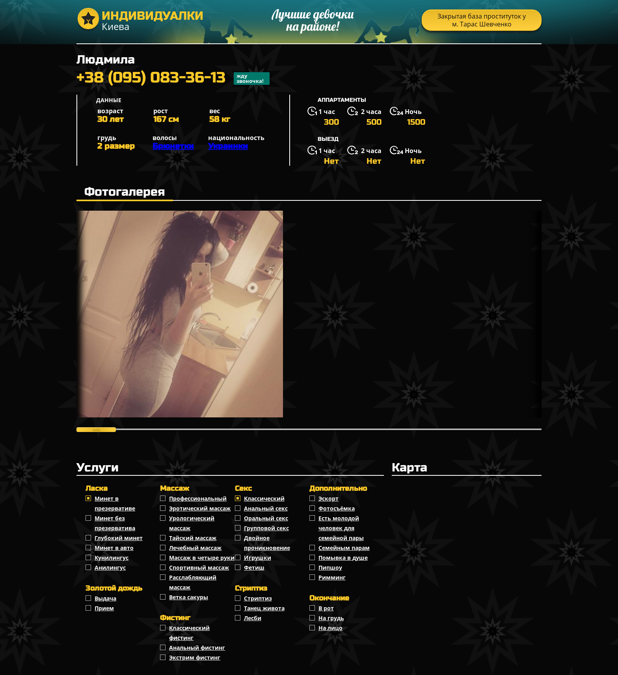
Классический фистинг (189, 632)
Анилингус (110, 567)
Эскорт (328, 498)
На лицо (330, 628)
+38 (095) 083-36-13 (173, 78)
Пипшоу (330, 567)
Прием (104, 608)
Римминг (332, 577)
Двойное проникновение (267, 543)
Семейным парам (344, 548)
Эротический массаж (200, 508)
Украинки (228, 146)
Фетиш (254, 567)
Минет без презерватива (115, 523)
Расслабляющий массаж (192, 582)
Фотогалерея (124, 192)
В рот (326, 608)
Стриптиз (258, 598)
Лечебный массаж (195, 548)
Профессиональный (198, 498)
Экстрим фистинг (194, 657)
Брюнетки (173, 146)
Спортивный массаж (199, 567)
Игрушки (257, 557)
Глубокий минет (119, 538)
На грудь (331, 618)
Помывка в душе (343, 557)
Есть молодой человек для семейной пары (341, 528)
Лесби (252, 618)
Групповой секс (266, 528)
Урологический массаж (191, 523)
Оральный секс (266, 518)
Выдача (105, 598)
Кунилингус (111, 557)
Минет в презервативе (115, 503)
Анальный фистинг (197, 647)
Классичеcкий (264, 498)
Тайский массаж (192, 538)
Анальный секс (266, 508)
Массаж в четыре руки (202, 557)
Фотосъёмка (336, 508)
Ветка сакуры (188, 597)
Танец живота (264, 608)
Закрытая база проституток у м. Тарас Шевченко (481, 20)
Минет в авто (114, 548)
